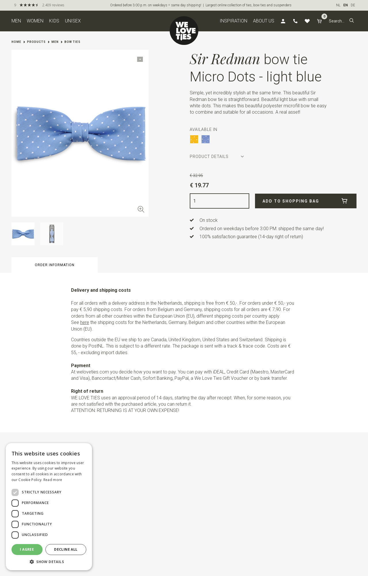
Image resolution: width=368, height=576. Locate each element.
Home (16, 41)
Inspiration (233, 21)
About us (263, 21)
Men (16, 21)
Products (36, 41)
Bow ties (72, 41)
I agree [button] (27, 549)
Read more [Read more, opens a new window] (52, 479)
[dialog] (49, 506)
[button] (351, 21)
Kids (54, 21)
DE (353, 5)
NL (338, 5)
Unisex (73, 21)
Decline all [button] (65, 549)
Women (35, 21)
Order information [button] (54, 265)
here (84, 322)
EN (345, 5)
